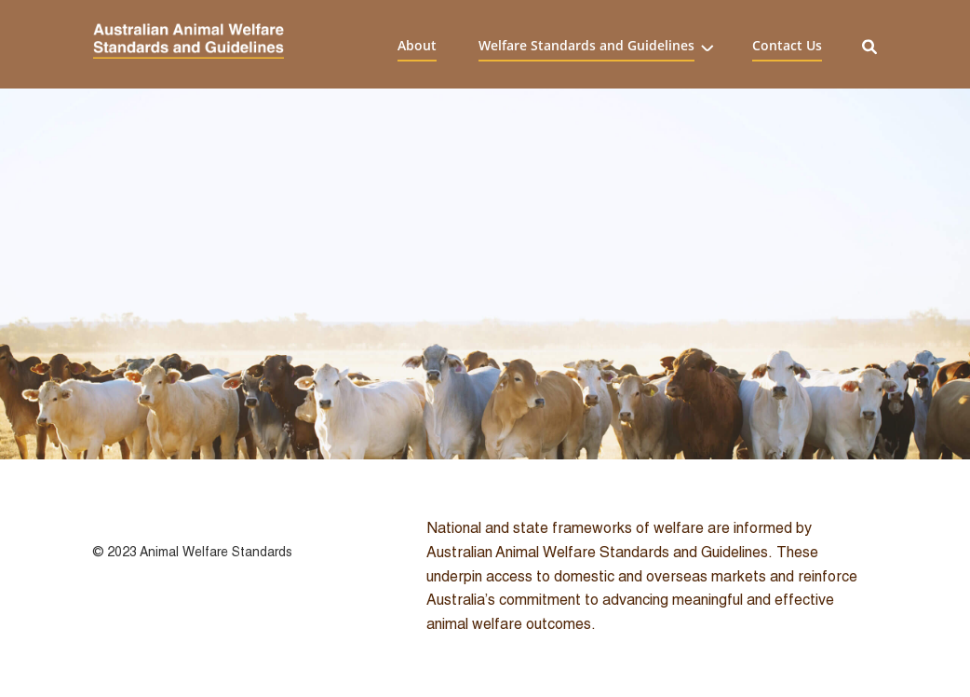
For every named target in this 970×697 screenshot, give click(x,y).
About (417, 44)
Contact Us (787, 44)
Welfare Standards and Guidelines (586, 44)
